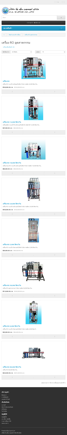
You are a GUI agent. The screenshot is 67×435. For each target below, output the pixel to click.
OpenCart (12, 431)
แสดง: (38, 52)
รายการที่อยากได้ (6, 421)
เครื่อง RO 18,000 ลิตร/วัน (12, 163)
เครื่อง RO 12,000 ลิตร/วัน (12, 122)
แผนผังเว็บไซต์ (6, 399)
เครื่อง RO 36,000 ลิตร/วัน (12, 285)
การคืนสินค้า (5, 397)
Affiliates (4, 409)
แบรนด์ (4, 405)
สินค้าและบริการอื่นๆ (14, 35)
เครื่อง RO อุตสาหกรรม (31, 35)
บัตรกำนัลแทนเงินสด (7, 407)
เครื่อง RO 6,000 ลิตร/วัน (11, 326)
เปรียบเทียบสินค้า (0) (8, 47)
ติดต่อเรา (4, 395)
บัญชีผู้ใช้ (4, 417)
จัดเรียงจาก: (6, 52)
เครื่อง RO (6, 81)
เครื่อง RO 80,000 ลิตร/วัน (12, 367)
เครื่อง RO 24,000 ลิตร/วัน (12, 204)
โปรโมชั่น (4, 411)
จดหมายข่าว (5, 423)
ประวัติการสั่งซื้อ (6, 419)
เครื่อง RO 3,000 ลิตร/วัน (11, 244)
